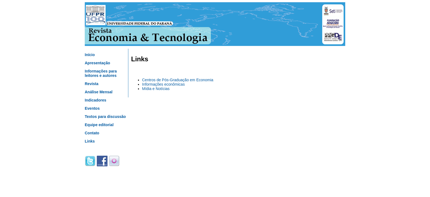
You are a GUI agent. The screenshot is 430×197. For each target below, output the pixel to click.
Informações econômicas (163, 84)
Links (90, 141)
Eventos (92, 108)
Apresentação (97, 63)
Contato (92, 133)
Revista (91, 84)
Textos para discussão (105, 116)
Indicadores (95, 100)
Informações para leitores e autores (101, 73)
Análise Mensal (98, 92)
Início (90, 55)
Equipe (99, 125)
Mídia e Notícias (155, 88)
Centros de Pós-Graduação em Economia (177, 80)
